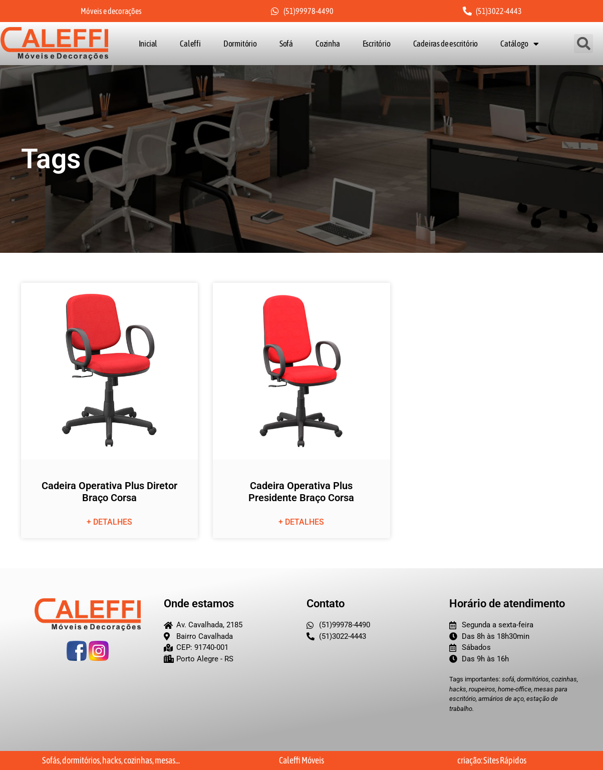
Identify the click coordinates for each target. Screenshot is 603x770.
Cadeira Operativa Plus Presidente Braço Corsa (301, 492)
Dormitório (240, 44)
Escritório (377, 44)
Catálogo (519, 43)
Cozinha (328, 44)
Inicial (148, 44)
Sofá (286, 44)
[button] (583, 43)
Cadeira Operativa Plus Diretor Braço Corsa (109, 492)
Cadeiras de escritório (445, 44)
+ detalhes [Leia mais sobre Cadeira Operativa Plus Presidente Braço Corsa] (301, 522)
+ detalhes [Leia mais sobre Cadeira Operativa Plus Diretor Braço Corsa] (109, 522)
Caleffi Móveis (301, 760)
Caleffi (190, 44)
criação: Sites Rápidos (491, 760)
